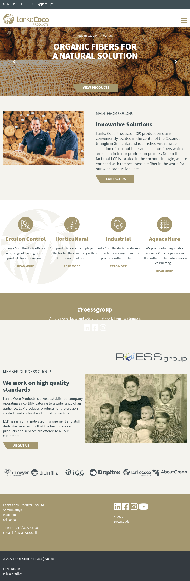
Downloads (121, 521)
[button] (14, 61)
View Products (96, 87)
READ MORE (71, 266)
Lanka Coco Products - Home (26, 20)
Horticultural (71, 239)
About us (21, 445)
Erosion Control (25, 239)
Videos (118, 516)
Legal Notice (11, 569)
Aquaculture (164, 239)
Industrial (118, 239)
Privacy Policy (12, 573)
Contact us (116, 178)
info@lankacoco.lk (25, 532)
